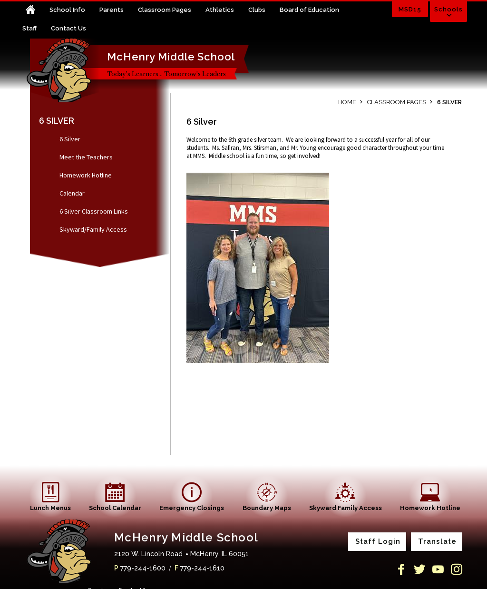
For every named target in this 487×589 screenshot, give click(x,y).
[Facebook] (401, 569)
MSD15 (410, 9)
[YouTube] (438, 569)
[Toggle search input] (373, 12)
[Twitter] (419, 569)
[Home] (35, 10)
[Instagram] (456, 569)
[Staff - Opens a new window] (36, 29)
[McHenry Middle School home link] (62, 70)
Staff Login (377, 541)
